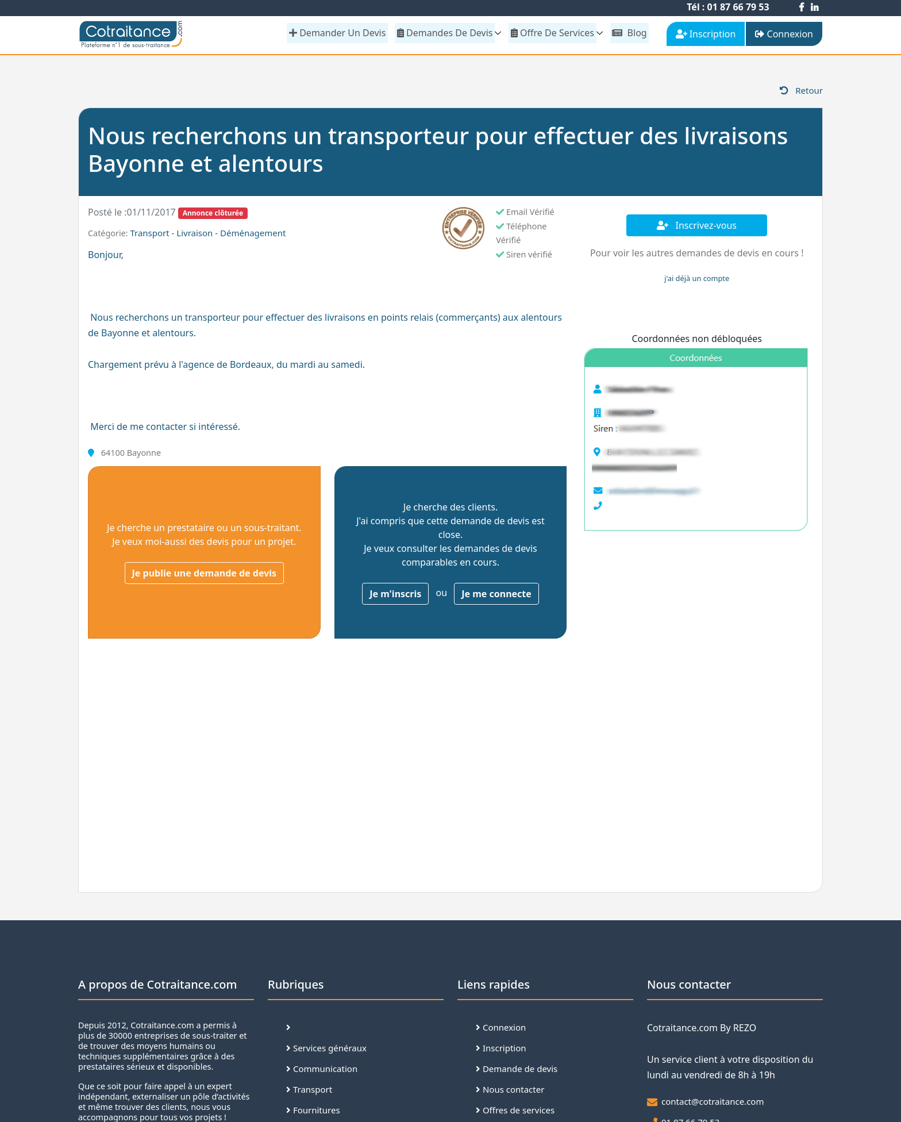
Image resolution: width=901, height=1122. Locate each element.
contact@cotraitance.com (712, 1103)
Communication (321, 1071)
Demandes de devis (447, 32)
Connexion (501, 1030)
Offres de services (515, 1113)
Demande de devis (516, 1071)
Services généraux (326, 1050)
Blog (630, 32)
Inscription (501, 1050)
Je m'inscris (395, 596)
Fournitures (313, 1113)
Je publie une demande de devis (204, 575)
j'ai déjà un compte (696, 280)
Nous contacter (510, 1092)
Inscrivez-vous (697, 227)
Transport (309, 1092)
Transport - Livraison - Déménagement (208, 235)
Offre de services (553, 32)
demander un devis (340, 32)
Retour (801, 92)
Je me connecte (496, 596)
